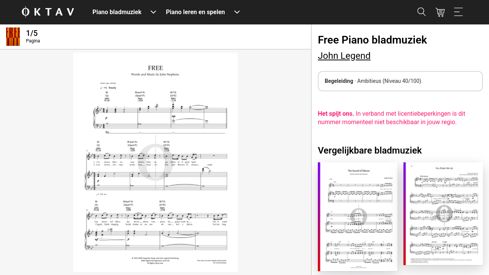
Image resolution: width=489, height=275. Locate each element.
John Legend (344, 55)
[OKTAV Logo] (47, 12)
